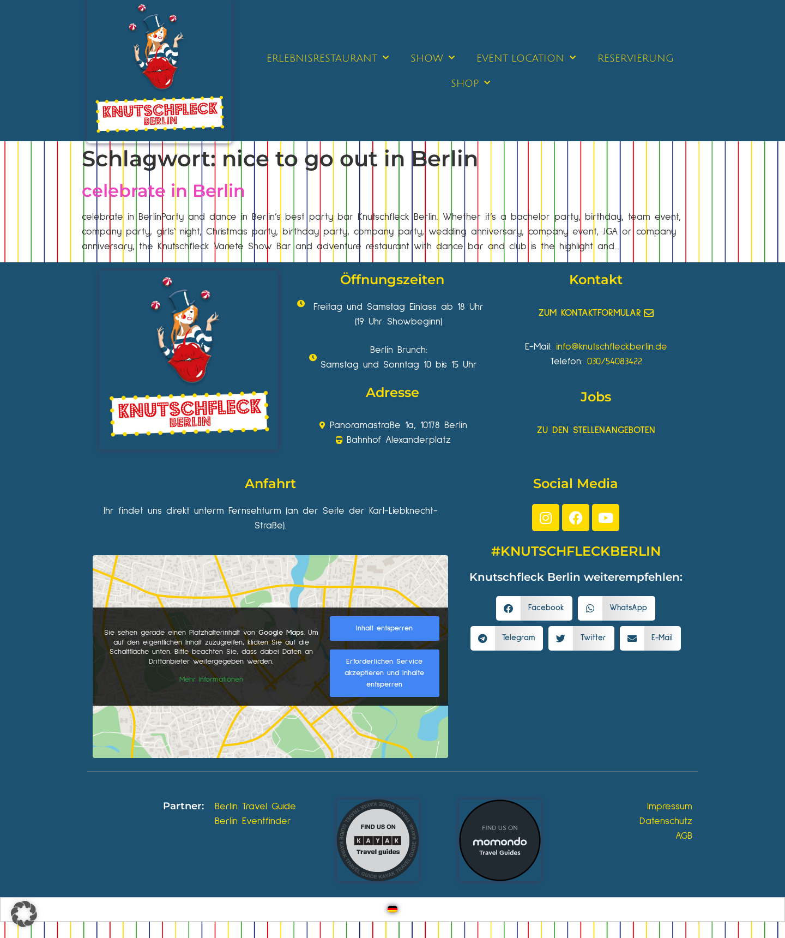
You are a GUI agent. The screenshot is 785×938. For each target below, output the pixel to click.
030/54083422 (614, 361)
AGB (683, 836)
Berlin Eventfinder (253, 821)
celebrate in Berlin (163, 190)
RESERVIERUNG (635, 58)
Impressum (669, 806)
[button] (534, 608)
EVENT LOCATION (526, 58)
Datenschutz (665, 821)
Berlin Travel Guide (255, 806)
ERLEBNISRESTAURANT (328, 58)
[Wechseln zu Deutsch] (392, 909)
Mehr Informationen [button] (211, 679)
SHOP (470, 83)
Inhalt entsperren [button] (384, 628)
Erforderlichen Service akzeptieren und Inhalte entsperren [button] (384, 673)
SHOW (432, 58)
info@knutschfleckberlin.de (611, 347)
